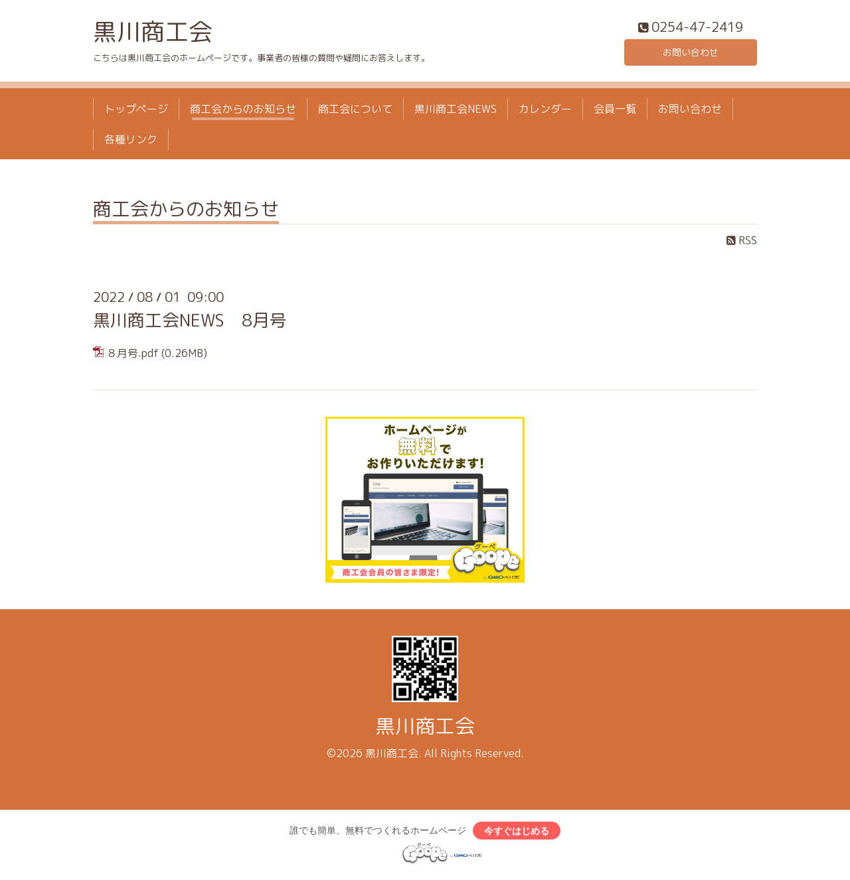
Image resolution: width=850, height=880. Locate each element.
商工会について (355, 111)
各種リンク (130, 142)
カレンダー (545, 111)
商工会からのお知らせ (243, 111)
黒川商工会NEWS (455, 111)
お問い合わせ (690, 53)
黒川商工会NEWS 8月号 (190, 323)
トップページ (136, 111)
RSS (741, 243)
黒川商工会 (152, 34)
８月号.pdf (132, 356)
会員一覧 (615, 111)
